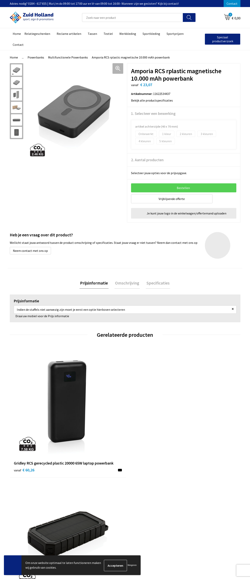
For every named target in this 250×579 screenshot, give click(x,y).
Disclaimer (193, 494)
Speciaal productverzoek (222, 39)
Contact (232, 3)
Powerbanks (36, 57)
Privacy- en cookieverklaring (204, 488)
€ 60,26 (24, 423)
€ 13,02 (197, 423)
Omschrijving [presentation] (127, 283)
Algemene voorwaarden (201, 482)
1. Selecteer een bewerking (153, 113)
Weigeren (132, 565)
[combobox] (132, 17)
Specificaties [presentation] (156, 283)
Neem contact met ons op (30, 251)
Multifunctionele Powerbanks (68, 57)
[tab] (95, 283)
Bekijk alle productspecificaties (153, 100)
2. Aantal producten (147, 159)
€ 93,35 (139, 417)
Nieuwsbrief (109, 488)
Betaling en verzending (116, 494)
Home (14, 57)
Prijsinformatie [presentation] (95, 283)
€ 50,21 (81, 417)
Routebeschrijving (113, 500)
